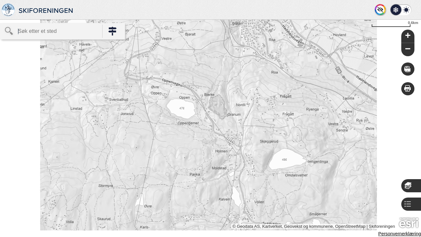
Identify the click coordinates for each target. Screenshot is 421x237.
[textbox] (51, 31)
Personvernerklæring (399, 233)
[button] (400, 9)
